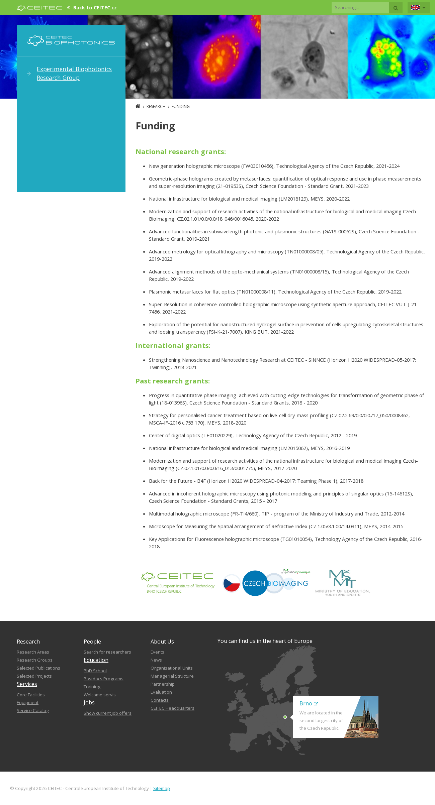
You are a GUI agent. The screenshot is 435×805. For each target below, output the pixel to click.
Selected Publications (38, 668)
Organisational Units (172, 668)
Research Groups (35, 660)
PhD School (95, 671)
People (92, 641)
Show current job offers (108, 713)
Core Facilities (31, 695)
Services (27, 684)
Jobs (89, 702)
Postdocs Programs (103, 679)
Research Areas (33, 652)
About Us (162, 641)
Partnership (163, 684)
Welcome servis (100, 695)
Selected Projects (34, 676)
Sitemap (161, 788)
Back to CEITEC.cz (95, 7)
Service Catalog (33, 710)
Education (96, 660)
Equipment (27, 702)
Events (157, 652)
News (156, 660)
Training (92, 687)
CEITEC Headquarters (172, 708)
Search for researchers (107, 652)
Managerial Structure (172, 676)
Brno (308, 703)
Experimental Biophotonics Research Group (74, 73)
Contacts (160, 700)
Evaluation (161, 692)
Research (28, 641)
